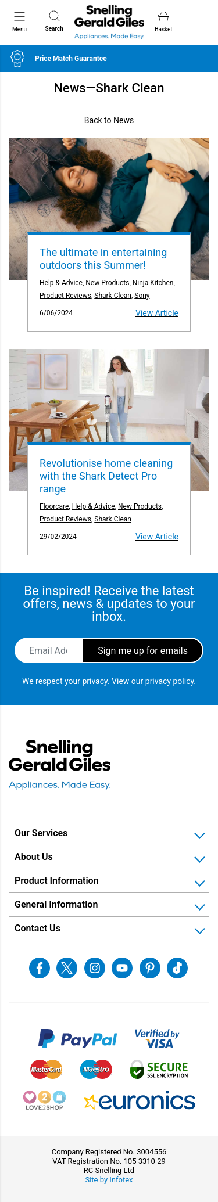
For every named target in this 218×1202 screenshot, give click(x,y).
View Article (156, 313)
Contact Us (37, 928)
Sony (141, 295)
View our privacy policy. (154, 681)
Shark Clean (112, 295)
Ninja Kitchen (153, 283)
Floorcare (54, 506)
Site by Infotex (109, 1179)
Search (54, 21)
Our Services (41, 832)
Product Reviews (65, 295)
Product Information (57, 880)
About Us (34, 856)
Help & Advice (61, 283)
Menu (19, 21)
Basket (163, 22)
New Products (107, 283)
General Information (56, 904)
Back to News (109, 120)
